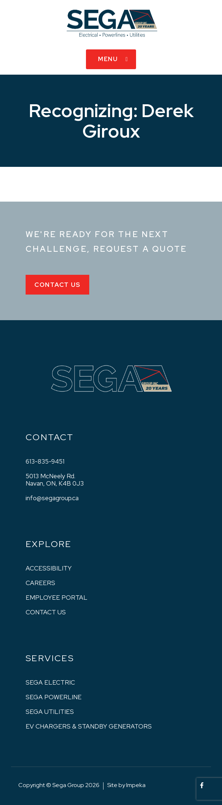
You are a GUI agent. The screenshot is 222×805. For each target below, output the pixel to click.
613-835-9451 (45, 461)
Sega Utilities (50, 712)
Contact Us (57, 285)
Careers (40, 583)
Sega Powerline (54, 697)
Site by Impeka (126, 785)
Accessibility (49, 568)
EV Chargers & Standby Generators (89, 726)
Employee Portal (56, 598)
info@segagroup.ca (52, 498)
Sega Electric (50, 682)
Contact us (46, 612)
